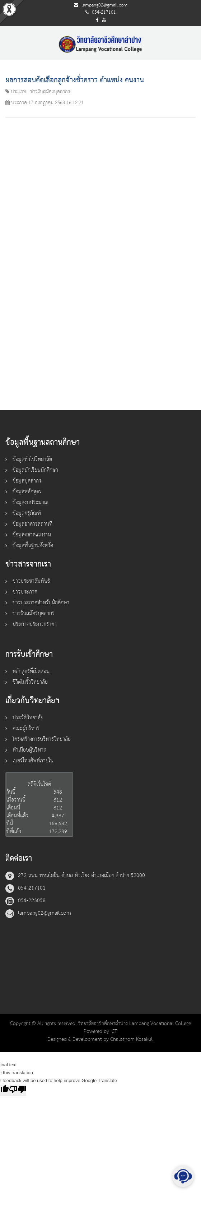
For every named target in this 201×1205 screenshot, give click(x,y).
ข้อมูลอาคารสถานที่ (32, 524)
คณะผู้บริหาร (26, 728)
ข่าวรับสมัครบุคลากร (34, 613)
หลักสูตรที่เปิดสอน (31, 671)
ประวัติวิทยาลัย (28, 717)
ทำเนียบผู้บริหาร (29, 750)
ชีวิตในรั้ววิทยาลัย (30, 682)
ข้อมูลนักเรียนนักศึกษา (35, 470)
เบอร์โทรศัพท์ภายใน (33, 761)
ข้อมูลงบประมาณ (30, 502)
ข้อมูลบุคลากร (27, 481)
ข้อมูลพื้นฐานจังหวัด (33, 545)
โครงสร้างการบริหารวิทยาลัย (42, 739)
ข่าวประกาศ (25, 592)
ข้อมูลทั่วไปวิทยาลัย (32, 459)
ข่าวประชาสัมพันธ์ (31, 581)
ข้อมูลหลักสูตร (27, 492)
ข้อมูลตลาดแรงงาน (32, 535)
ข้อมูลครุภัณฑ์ (27, 513)
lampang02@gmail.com (104, 5)
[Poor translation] (17, 1090)
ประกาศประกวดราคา (35, 624)
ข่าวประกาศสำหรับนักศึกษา (41, 603)
